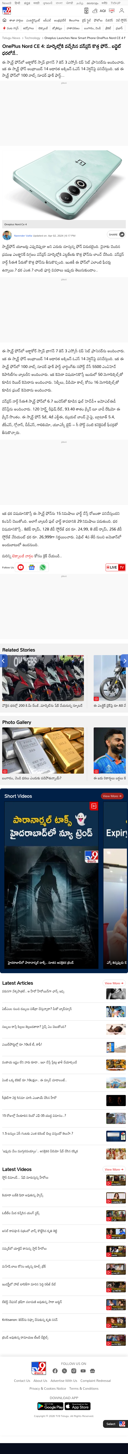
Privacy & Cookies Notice (48, 1389)
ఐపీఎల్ (47, 20)
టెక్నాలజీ (43, 28)
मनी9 (104, 2)
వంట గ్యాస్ (13, 28)
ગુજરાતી (47, 2)
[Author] (7, 235)
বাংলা (59, 2)
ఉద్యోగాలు (28, 28)
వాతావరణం (73, 28)
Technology (32, 38)
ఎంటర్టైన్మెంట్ (33, 20)
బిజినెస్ (109, 20)
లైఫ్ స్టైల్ (86, 20)
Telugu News (11, 38)
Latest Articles (17, 983)
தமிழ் (79, 2)
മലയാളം (92, 2)
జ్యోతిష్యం (57, 28)
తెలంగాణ (74, 20)
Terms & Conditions (83, 1389)
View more (112, 796)
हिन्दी (18, 2)
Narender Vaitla (23, 235)
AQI (103, 11)
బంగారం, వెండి (92, 28)
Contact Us (22, 1381)
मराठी (36, 2)
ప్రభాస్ (119, 28)
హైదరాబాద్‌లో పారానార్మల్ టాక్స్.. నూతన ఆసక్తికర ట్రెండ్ (41, 962)
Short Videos (18, 796)
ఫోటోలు (98, 20)
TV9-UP (115, 2)
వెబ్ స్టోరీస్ (121, 20)
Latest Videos (17, 1169)
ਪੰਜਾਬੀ (69, 2)
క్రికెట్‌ (108, 28)
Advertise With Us (63, 1381)
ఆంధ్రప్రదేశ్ (60, 20)
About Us (40, 1381)
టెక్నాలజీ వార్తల (22, 556)
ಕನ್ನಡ (27, 2)
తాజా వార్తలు (16, 20)
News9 (6, 2)
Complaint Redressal (95, 1381)
